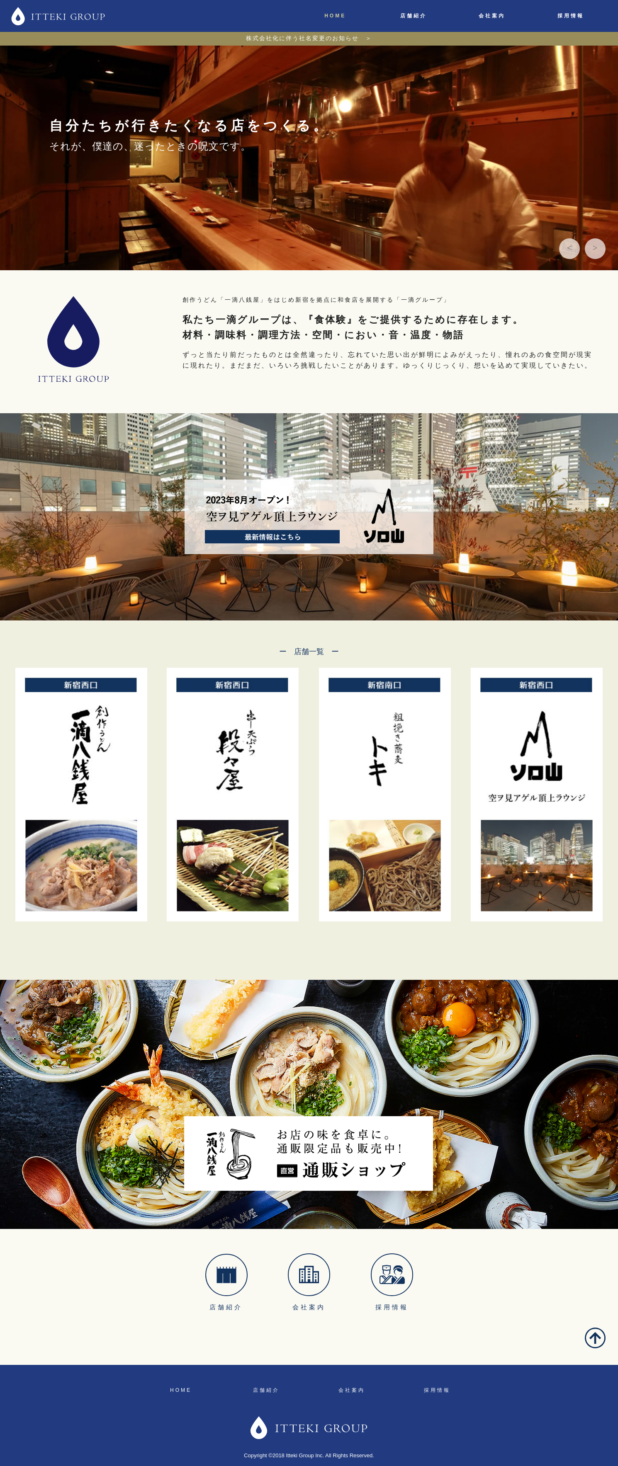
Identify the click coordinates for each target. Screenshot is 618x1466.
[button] (569, 248)
